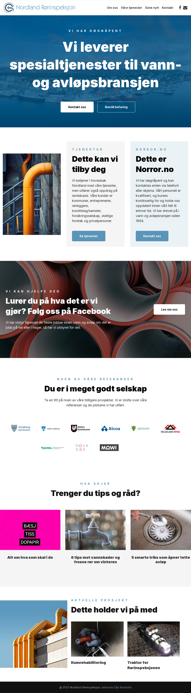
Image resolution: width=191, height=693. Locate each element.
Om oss (112, 8)
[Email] (185, 7)
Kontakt (167, 8)
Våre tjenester (131, 8)
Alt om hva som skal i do (30, 557)
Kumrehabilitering (88, 662)
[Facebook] (180, 7)
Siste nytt (152, 8)
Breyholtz (126, 687)
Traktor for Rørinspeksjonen (143, 665)
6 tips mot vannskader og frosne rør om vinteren (95, 559)
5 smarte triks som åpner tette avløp (160, 559)
